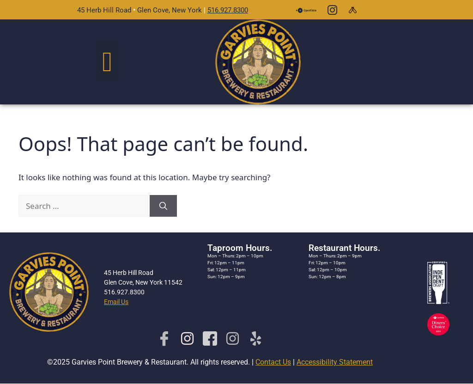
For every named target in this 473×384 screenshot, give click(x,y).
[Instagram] (332, 10)
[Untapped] (353, 10)
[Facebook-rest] (210, 338)
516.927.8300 (227, 10)
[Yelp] (256, 338)
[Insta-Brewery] (187, 338)
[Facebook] (164, 338)
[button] (107, 62)
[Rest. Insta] (232, 338)
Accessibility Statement (335, 362)
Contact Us (273, 362)
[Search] (163, 206)
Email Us (116, 301)
